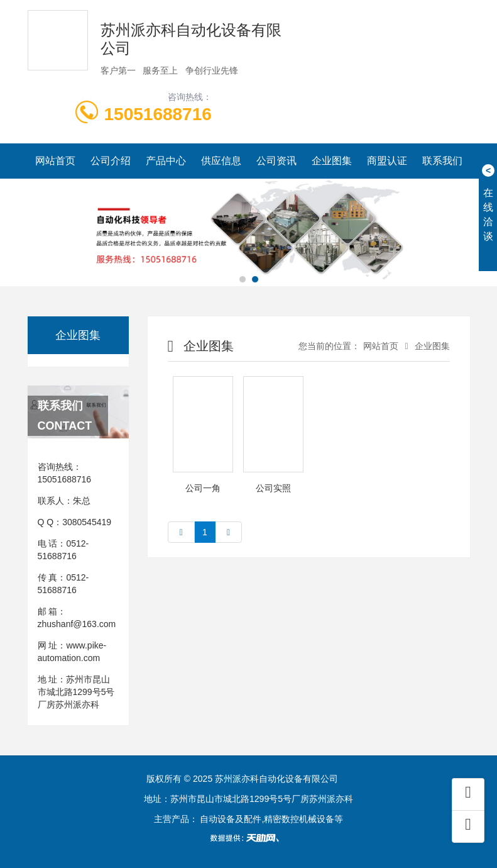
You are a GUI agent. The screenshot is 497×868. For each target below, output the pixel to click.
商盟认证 (387, 160)
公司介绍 (110, 160)
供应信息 (221, 160)
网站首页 (55, 160)
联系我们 (442, 160)
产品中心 (166, 160)
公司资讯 (276, 160)
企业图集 (332, 160)
